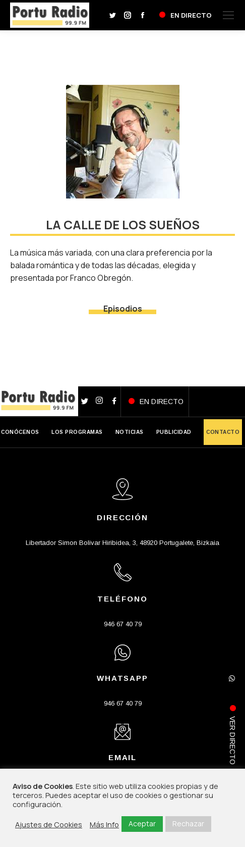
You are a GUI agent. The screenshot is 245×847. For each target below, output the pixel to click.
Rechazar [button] (188, 823)
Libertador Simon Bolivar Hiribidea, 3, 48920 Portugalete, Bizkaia (122, 542)
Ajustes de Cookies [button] (48, 824)
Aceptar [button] (142, 823)
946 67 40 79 (123, 624)
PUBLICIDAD (174, 432)
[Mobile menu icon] (228, 15)
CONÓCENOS (20, 432)
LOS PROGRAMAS (77, 432)
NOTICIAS (129, 432)
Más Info (104, 824)
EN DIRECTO (161, 401)
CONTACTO (222, 432)
